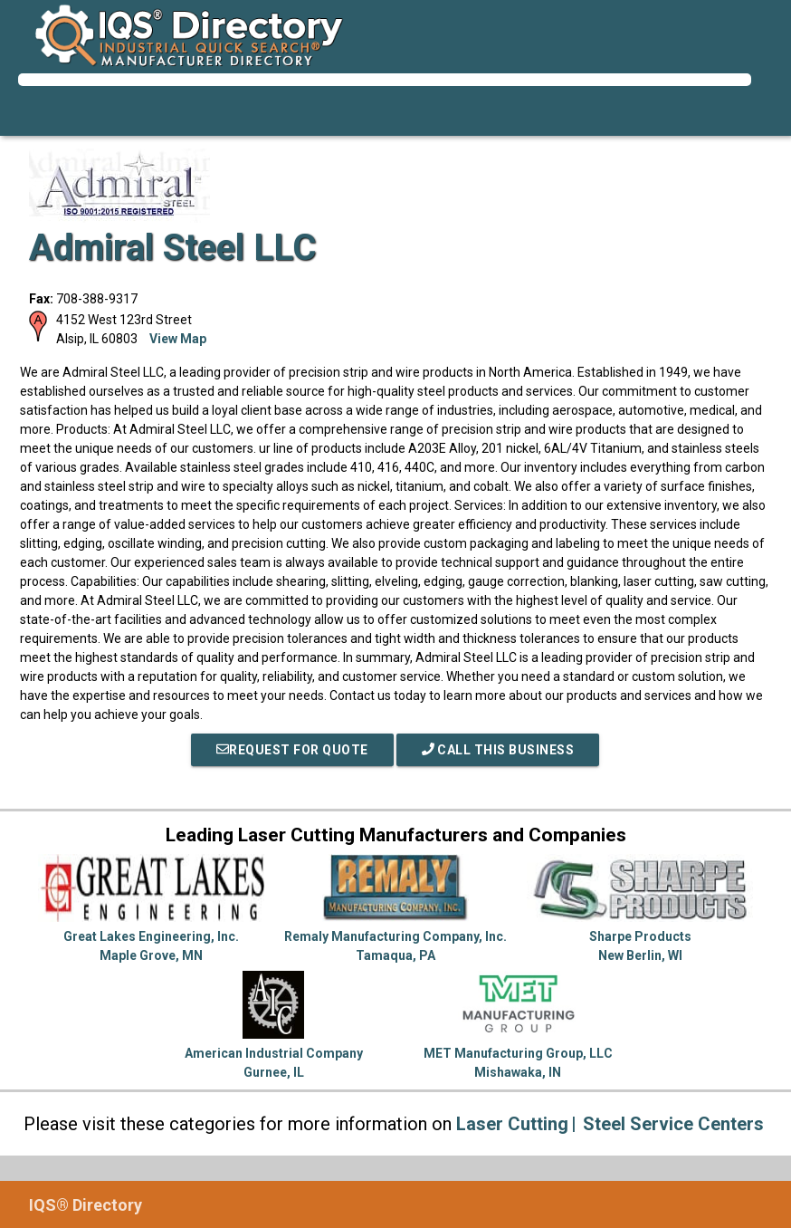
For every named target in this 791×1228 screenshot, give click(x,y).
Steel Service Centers (673, 1124)
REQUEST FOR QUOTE (292, 750)
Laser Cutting (512, 1124)
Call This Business (498, 750)
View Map (177, 338)
